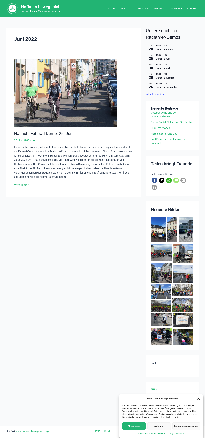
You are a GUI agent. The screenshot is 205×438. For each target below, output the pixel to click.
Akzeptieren (134, 429)
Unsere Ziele (142, 8)
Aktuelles (159, 8)
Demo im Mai (163, 68)
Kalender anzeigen (155, 94)
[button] (198, 402)
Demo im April (163, 59)
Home (111, 8)
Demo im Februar (165, 49)
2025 (154, 389)
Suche (154, 363)
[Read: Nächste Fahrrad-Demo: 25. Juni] (73, 93)
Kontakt (191, 8)
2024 (154, 395)
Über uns (125, 8)
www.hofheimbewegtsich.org (32, 431)
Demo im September (167, 87)
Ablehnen (159, 429)
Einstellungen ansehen (186, 429)
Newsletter (176, 8)
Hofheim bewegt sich (41, 6)
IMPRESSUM (102, 431)
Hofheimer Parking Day (164, 133)
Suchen (186, 368)
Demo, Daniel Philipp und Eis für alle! (171, 122)
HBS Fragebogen (160, 128)
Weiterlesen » (21, 184)
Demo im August (165, 78)
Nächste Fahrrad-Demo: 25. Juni (44, 133)
